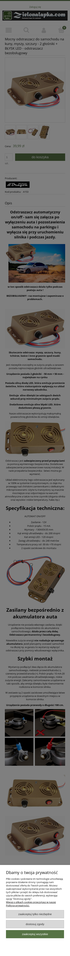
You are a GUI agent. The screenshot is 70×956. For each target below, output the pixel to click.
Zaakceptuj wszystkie (35, 934)
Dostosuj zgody (35, 924)
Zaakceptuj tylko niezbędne (35, 914)
